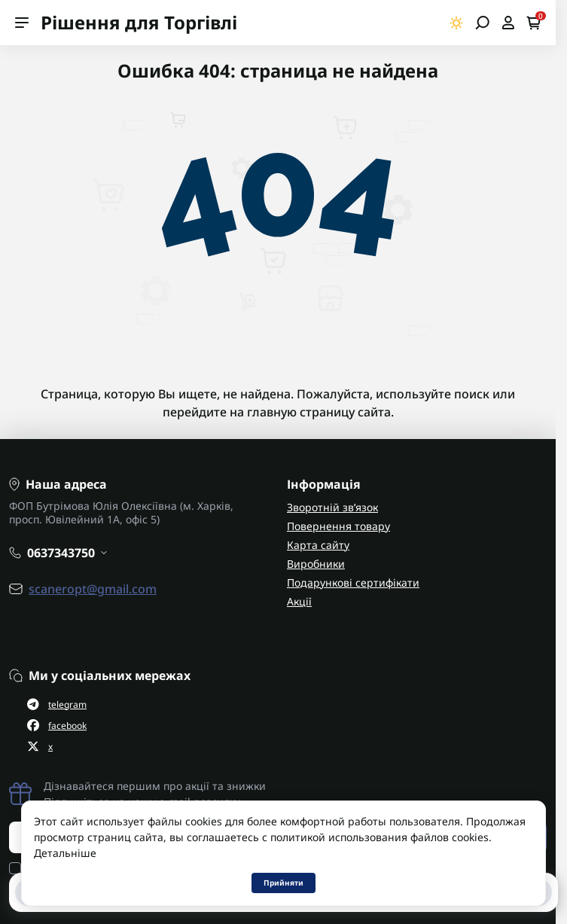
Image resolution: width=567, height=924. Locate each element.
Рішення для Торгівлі (139, 22)
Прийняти (283, 882)
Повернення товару (338, 526)
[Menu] (22, 22)
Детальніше (65, 853)
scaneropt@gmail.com (93, 588)
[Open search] (482, 22)
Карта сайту (318, 545)
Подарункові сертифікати (353, 582)
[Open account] (507, 22)
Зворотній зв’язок (332, 507)
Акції (299, 601)
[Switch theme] (456, 23)
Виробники (316, 564)
